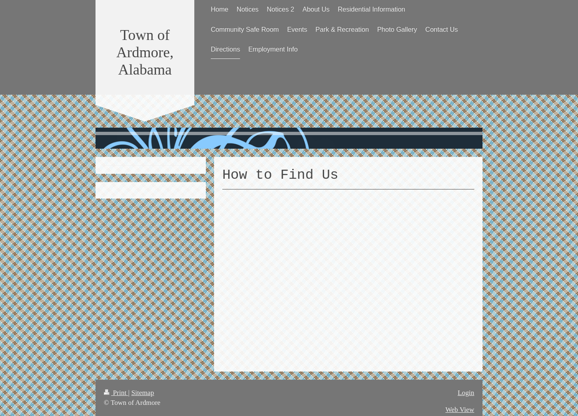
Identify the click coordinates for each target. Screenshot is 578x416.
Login (466, 393)
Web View (459, 410)
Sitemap (142, 393)
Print (116, 393)
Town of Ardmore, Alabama (145, 52)
